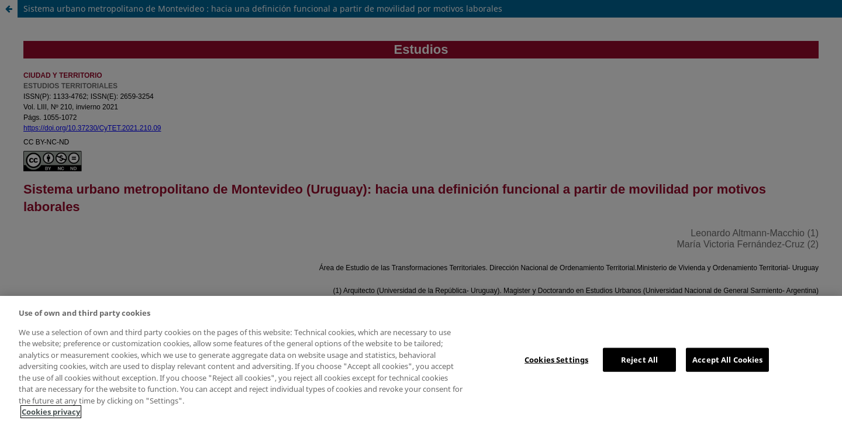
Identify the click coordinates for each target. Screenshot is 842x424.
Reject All (639, 359)
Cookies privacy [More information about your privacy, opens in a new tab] (51, 411)
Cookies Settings (556, 359)
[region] (421, 360)
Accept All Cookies (727, 359)
